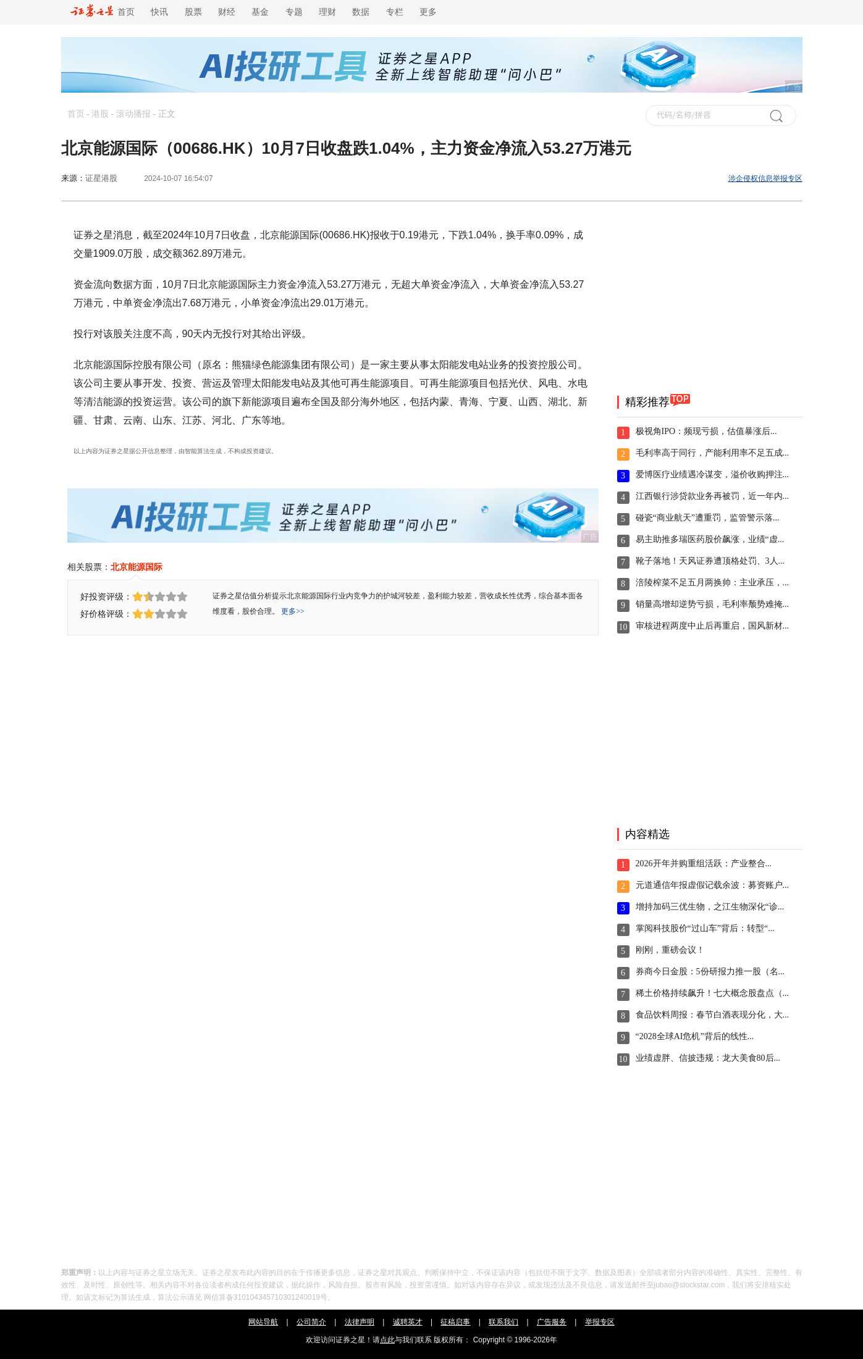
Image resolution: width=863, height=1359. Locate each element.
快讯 (159, 12)
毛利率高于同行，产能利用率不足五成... (712, 453)
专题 (294, 12)
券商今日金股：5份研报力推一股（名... (710, 971)
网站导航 (263, 1322)
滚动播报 (133, 114)
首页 (102, 12)
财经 (226, 12)
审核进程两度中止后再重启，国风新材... (712, 625)
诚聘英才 (408, 1322)
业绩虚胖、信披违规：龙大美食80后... (708, 1058)
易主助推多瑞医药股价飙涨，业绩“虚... (710, 539)
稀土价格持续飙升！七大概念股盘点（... (712, 993)
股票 (193, 12)
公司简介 (311, 1322)
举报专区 (600, 1322)
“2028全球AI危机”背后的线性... (695, 1036)
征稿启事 (455, 1322)
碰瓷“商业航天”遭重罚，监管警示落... (708, 517)
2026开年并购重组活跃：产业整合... (704, 863)
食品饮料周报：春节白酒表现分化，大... (712, 1014)
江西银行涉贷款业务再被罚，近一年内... (712, 496)
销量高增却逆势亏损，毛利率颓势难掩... (712, 604)
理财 (327, 12)
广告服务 (551, 1322)
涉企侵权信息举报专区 (765, 178)
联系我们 (503, 1322)
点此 (387, 1340)
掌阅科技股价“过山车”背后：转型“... (705, 928)
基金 (260, 12)
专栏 (394, 12)
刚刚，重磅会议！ (670, 950)
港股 (100, 114)
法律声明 (359, 1322)
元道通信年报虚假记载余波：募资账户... (712, 885)
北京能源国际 (136, 567)
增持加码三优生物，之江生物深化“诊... (710, 906)
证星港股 (101, 178)
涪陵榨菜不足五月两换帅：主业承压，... (712, 582)
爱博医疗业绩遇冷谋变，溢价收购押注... (712, 474)
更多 (428, 12)
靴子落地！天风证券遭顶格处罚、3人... (710, 561)
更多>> (293, 611)
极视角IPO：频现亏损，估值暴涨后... (706, 431)
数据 (360, 12)
